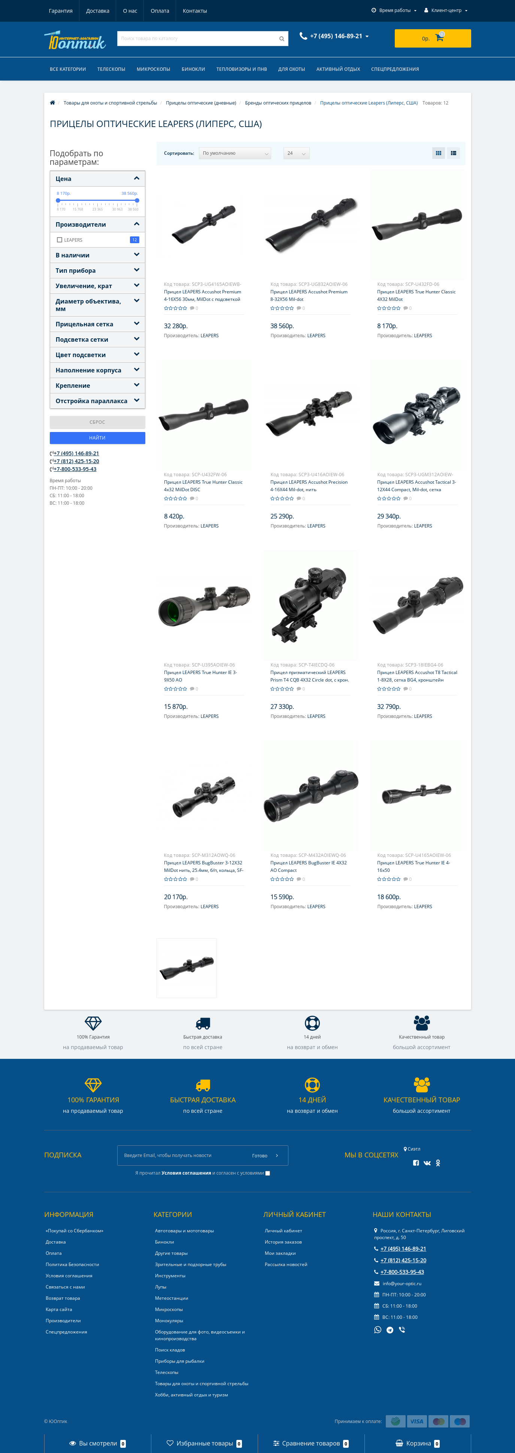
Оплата (160, 10)
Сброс (97, 422)
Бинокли (193, 69)
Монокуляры (169, 1320)
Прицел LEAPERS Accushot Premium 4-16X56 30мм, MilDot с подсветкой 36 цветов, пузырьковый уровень (202, 299)
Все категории (68, 69)
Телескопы (111, 69)
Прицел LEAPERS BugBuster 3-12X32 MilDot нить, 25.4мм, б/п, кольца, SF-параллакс (203, 870)
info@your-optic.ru (397, 1283)
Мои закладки (280, 1253)
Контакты (195, 10)
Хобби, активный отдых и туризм (191, 1395)
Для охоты (291, 69)
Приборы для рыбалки (180, 1361)
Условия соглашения (69, 1275)
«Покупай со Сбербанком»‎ (74, 1230)
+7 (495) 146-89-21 (76, 453)
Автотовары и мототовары (184, 1230)
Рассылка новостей (286, 1264)
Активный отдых (338, 69)
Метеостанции (171, 1298)
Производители (63, 1320)
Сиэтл (412, 1149)
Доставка (97, 10)
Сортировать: (179, 153)
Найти (97, 438)
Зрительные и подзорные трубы (190, 1264)
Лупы (160, 1287)
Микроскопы (153, 69)
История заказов (283, 1242)
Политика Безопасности (72, 1264)
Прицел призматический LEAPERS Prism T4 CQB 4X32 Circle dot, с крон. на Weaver (309, 680)
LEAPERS (209, 335)
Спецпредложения (395, 69)
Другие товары (171, 1253)
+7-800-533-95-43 (75, 468)
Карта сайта (59, 1309)
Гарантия (61, 10)
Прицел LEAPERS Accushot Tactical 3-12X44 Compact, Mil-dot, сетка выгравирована (416, 489)
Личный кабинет (283, 1230)
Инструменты (170, 1275)
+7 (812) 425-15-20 (76, 461)
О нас (130, 10)
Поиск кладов (170, 1350)
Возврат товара (63, 1298)
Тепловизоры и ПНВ (241, 69)
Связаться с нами (65, 1287)
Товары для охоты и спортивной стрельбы (201, 1383)
